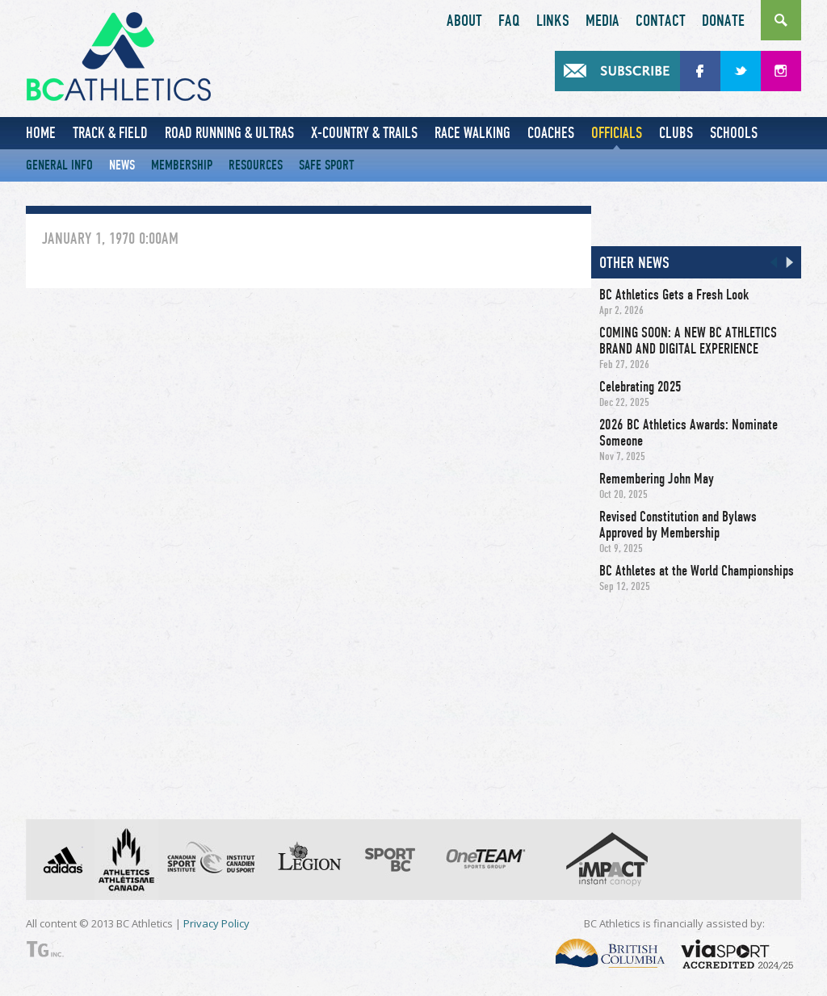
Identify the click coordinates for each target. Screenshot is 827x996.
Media (602, 21)
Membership (181, 165)
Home (41, 132)
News (122, 165)
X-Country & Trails (364, 132)
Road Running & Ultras (229, 132)
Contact (661, 21)
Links (552, 21)
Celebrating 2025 (640, 387)
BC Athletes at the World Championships (696, 571)
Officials (616, 132)
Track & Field (110, 132)
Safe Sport (327, 165)
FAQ (509, 21)
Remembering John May (656, 479)
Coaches (550, 132)
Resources (256, 165)
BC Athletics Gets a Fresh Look (674, 295)
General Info (59, 165)
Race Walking (472, 132)
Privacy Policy (216, 923)
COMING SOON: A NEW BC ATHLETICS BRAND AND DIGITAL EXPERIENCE (688, 340)
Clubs (676, 132)
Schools (734, 132)
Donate (723, 21)
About (464, 21)
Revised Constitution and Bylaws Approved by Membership (678, 524)
